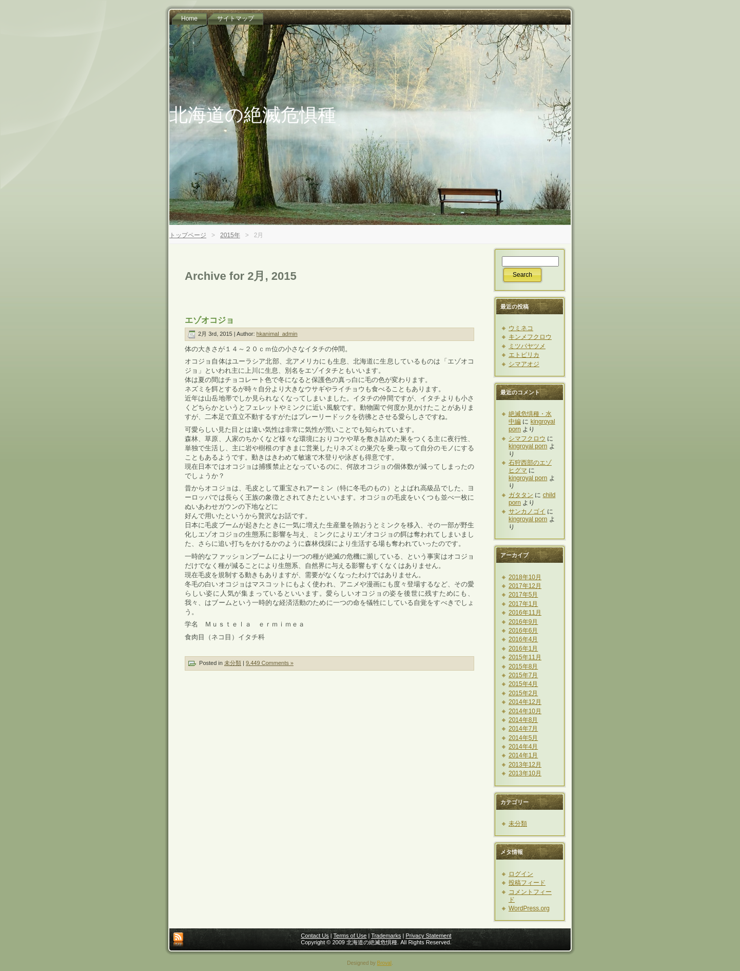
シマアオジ (524, 364)
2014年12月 (525, 702)
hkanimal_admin (277, 334)
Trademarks (386, 935)
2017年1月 (523, 603)
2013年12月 (525, 764)
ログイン (521, 874)
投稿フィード (527, 882)
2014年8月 (523, 720)
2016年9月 (523, 621)
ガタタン (521, 495)
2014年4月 (523, 746)
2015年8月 (523, 666)
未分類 (232, 663)
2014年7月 (523, 728)
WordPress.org (529, 908)
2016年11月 (525, 612)
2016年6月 (523, 630)
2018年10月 (525, 577)
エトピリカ (524, 354)
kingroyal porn (528, 446)
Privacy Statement (428, 935)
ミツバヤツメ (527, 346)
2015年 (230, 235)
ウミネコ (521, 328)
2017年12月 (525, 585)
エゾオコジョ (209, 320)
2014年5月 (523, 737)
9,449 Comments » (270, 663)
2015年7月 (523, 675)
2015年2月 (523, 693)
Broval (384, 963)
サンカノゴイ (527, 511)
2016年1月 (523, 648)
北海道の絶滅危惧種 (252, 114)
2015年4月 (523, 684)
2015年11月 (525, 657)
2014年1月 (523, 755)
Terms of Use (350, 935)
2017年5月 (523, 594)
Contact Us (314, 935)
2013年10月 (525, 773)
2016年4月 (523, 639)
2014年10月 (525, 711)
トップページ (187, 235)
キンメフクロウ (530, 336)
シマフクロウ (527, 438)
